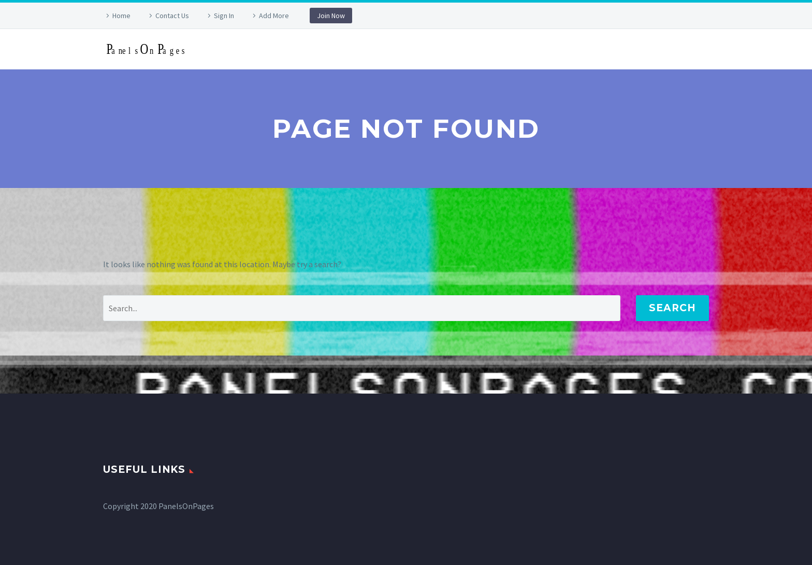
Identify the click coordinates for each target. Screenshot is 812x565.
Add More (274, 15)
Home (121, 15)
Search (672, 308)
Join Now (331, 15)
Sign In (224, 15)
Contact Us (172, 15)
